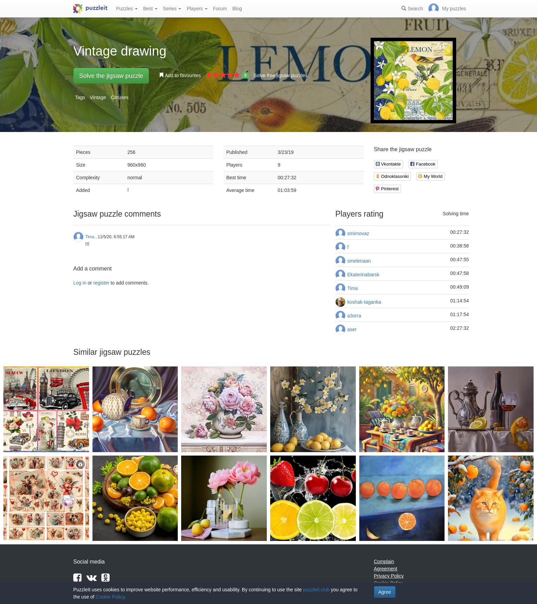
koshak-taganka (364, 302)
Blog (237, 8)
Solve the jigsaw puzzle (111, 75)
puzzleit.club (316, 589)
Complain (384, 561)
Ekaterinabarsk (363, 274)
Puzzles (127, 8)
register (101, 283)
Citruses (119, 97)
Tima (352, 288)
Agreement (385, 568)
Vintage (98, 97)
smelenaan (359, 261)
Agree (384, 592)
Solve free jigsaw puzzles (280, 75)
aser (352, 329)
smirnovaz (358, 233)
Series (172, 8)
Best (150, 8)
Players (197, 8)
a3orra (354, 315)
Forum (220, 8)
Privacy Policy (389, 576)
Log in (79, 283)
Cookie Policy (110, 597)
